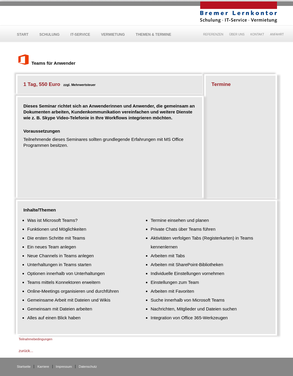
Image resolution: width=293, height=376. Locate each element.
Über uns (236, 34)
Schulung (49, 34)
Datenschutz (88, 366)
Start (22, 34)
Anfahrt (277, 34)
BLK (238, 12)
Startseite (23, 366)
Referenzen (213, 34)
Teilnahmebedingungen (35, 339)
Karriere (43, 366)
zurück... (26, 351)
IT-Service (80, 34)
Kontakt (257, 34)
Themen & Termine (153, 34)
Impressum (64, 366)
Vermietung (113, 34)
